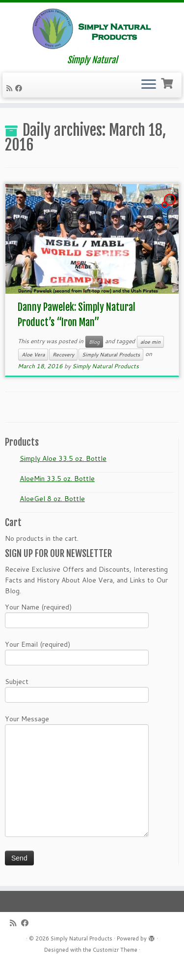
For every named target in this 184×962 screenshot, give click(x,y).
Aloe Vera (33, 354)
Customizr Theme (115, 950)
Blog (94, 341)
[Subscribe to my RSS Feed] (10, 88)
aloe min (150, 341)
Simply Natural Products (111, 354)
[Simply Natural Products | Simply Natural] (92, 28)
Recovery (63, 354)
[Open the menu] (148, 85)
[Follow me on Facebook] (20, 88)
